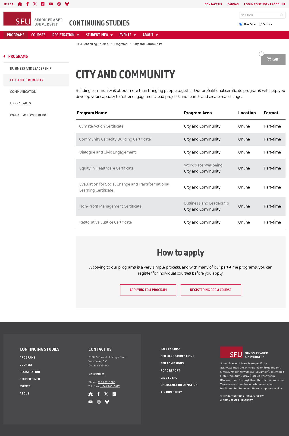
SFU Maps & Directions (177, 356)
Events (125, 35)
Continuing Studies (99, 23)
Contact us (100, 349)
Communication (23, 92)
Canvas (233, 4)
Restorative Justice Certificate (105, 222)
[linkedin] (42, 4)
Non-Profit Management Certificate (110, 206)
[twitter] (35, 4)
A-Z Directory (171, 392)
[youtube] (51, 4)
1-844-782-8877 (110, 386)
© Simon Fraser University (236, 400)
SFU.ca (267, 24)
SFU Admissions (172, 363)
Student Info (97, 35)
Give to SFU (169, 378)
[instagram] (59, 4)
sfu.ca (8, 4)
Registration (63, 35)
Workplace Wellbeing (28, 115)
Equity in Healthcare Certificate (106, 168)
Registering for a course (211, 290)
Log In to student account (265, 4)
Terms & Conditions (232, 396)
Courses (38, 35)
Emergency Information (179, 385)
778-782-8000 (106, 382)
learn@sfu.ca (96, 373)
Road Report (170, 370)
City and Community (26, 80)
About (148, 35)
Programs (15, 35)
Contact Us (213, 4)
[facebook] (27, 4)
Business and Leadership (31, 69)
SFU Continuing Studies (92, 44)
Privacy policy (255, 396)
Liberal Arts (20, 103)
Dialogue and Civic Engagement (107, 152)
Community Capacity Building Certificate (115, 139)
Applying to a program (148, 290)
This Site (249, 24)
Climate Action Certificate (101, 126)
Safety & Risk (170, 349)
